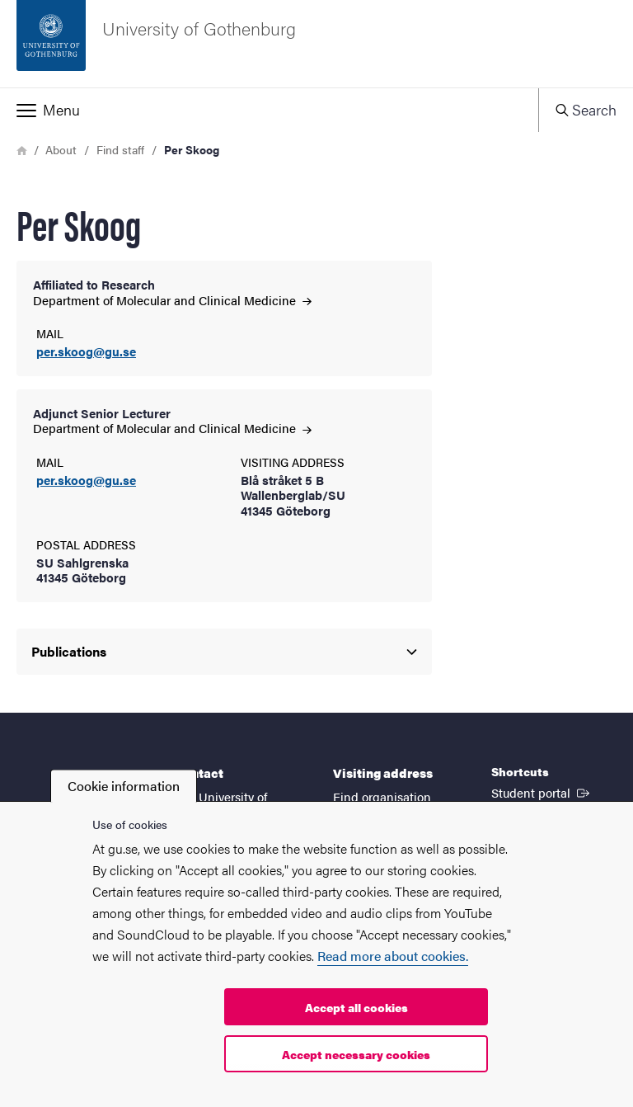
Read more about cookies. (392, 955)
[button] (269, 109)
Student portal (542, 792)
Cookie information (124, 785)
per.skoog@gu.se (86, 352)
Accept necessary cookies (356, 1054)
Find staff (120, 149)
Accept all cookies (356, 1007)
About (61, 149)
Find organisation (382, 796)
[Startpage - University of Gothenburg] (316, 43)
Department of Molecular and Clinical (172, 300)
